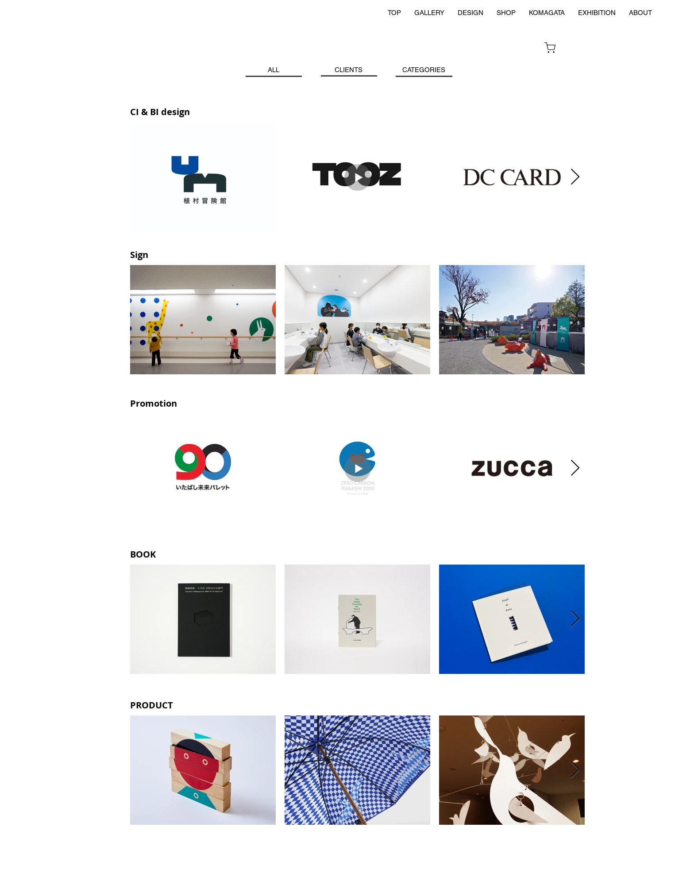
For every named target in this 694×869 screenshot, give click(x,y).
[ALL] (273, 70)
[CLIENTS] (348, 70)
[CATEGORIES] (423, 70)
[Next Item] (575, 177)
